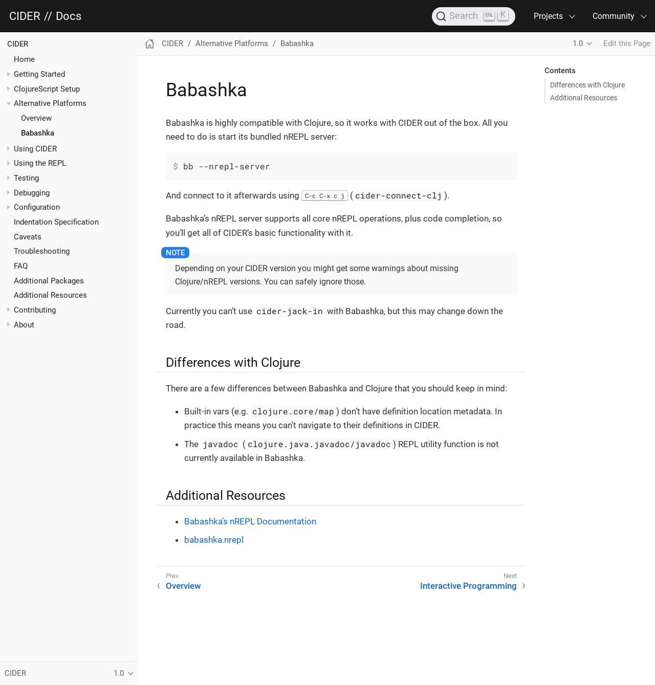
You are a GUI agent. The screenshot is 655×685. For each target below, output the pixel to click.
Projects (548, 16)
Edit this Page (626, 43)
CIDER (24, 16)
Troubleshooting (42, 251)
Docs (68, 16)
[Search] (473, 16)
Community (614, 16)
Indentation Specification (56, 222)
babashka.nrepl (214, 540)
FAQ (21, 266)
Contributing (35, 310)
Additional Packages (49, 280)
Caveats (27, 236)
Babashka (37, 133)
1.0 (578, 43)
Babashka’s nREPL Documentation (250, 521)
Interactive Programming (468, 586)
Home (24, 59)
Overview (36, 118)
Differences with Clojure (587, 85)
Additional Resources (50, 295)
